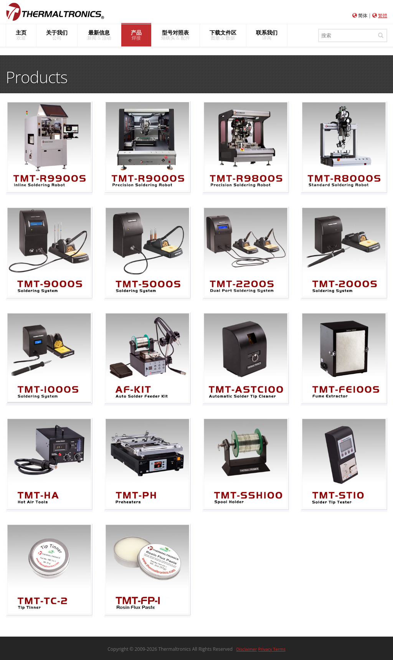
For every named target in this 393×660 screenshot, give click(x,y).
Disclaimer (246, 649)
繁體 (382, 15)
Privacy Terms (271, 649)
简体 (362, 15)
